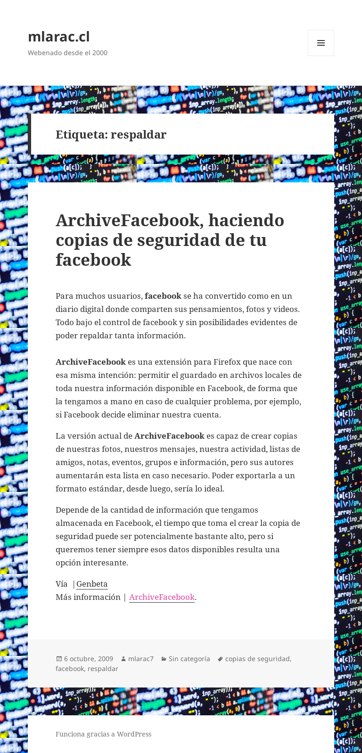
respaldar (103, 668)
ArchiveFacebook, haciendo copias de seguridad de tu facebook (170, 239)
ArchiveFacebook (162, 596)
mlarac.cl (59, 36)
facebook (70, 668)
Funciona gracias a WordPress (103, 733)
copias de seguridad (257, 658)
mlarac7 (141, 658)
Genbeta (92, 583)
